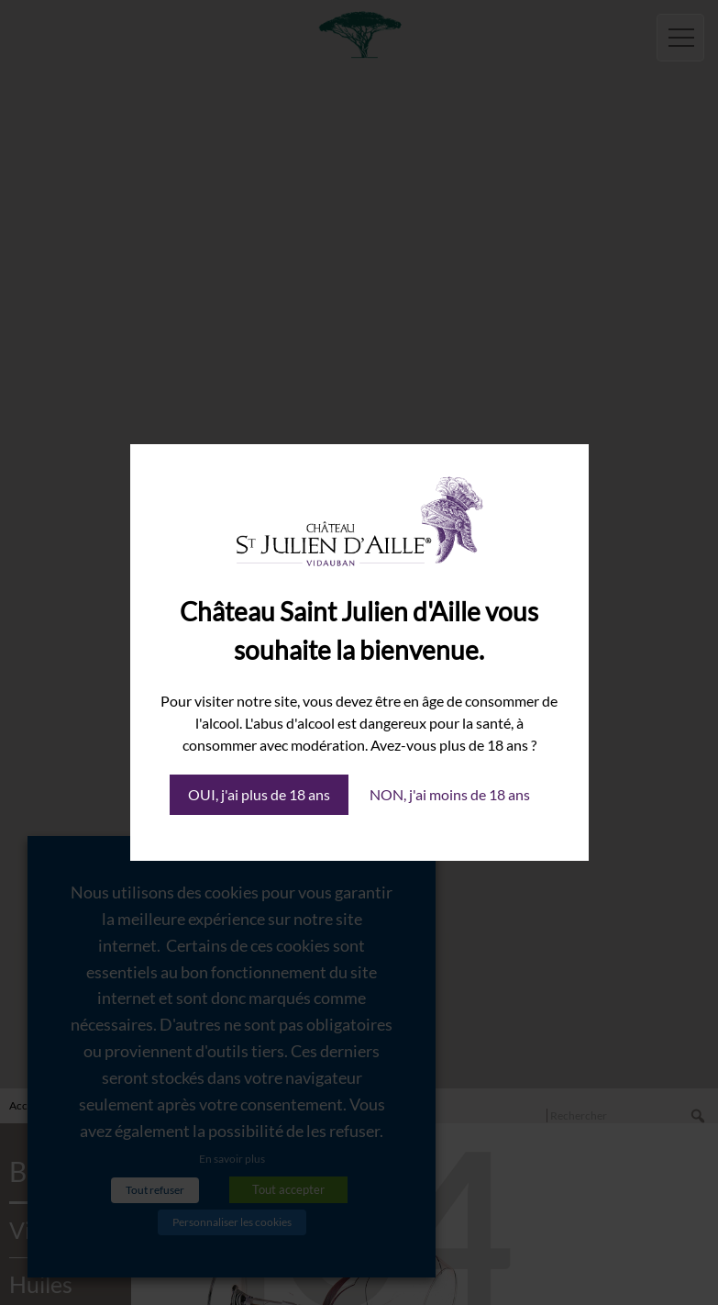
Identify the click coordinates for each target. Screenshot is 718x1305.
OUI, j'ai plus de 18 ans (259, 794)
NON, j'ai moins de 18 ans (450, 794)
